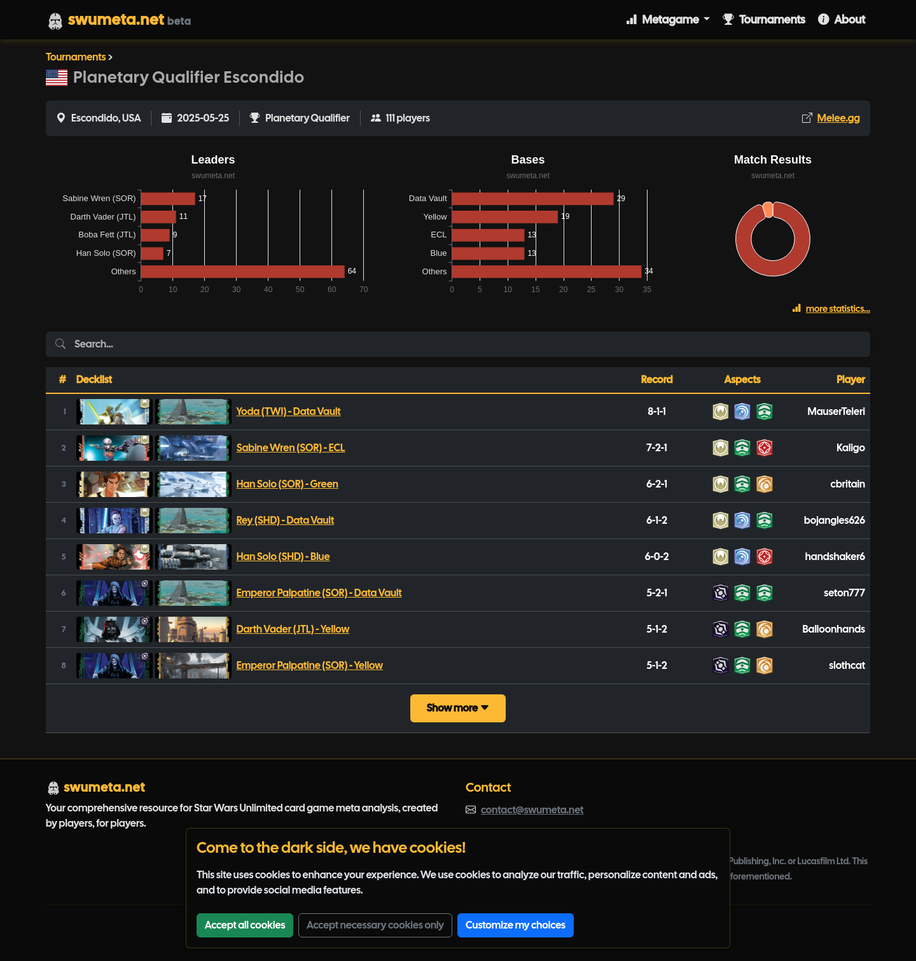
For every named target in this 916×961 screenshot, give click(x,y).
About (841, 19)
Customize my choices (516, 925)
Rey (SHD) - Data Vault (286, 520)
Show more (457, 708)
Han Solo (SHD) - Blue (283, 556)
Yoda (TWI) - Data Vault (289, 411)
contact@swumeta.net (532, 810)
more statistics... (831, 308)
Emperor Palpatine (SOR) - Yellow (310, 665)
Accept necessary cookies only (375, 925)
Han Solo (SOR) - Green (287, 484)
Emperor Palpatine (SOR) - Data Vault (319, 593)
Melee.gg (838, 118)
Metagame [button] (663, 19)
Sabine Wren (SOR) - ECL (291, 447)
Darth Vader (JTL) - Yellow (293, 629)
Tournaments (764, 19)
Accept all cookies (245, 925)
